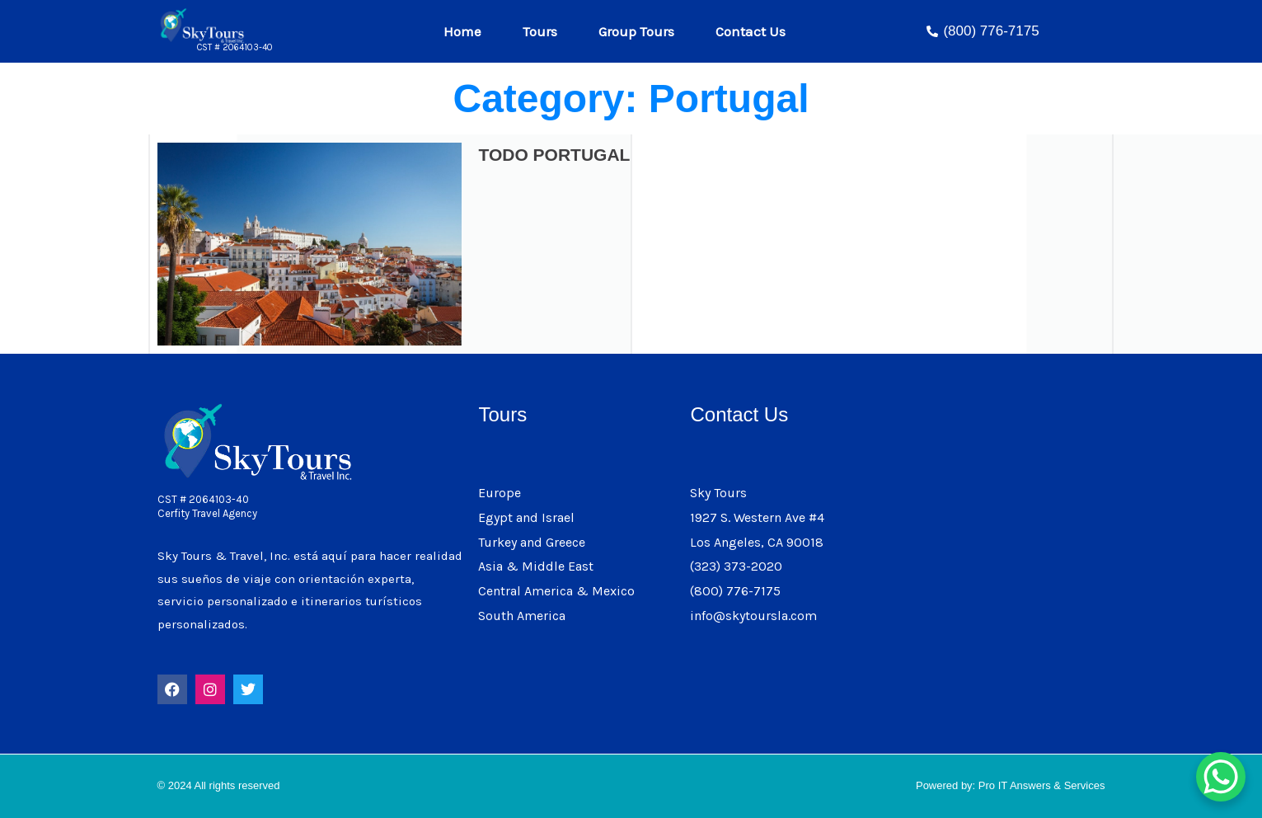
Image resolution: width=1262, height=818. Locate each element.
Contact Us (750, 31)
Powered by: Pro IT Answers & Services (1010, 785)
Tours (544, 31)
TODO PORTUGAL (554, 154)
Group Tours (640, 31)
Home (466, 31)
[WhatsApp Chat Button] (1221, 777)
